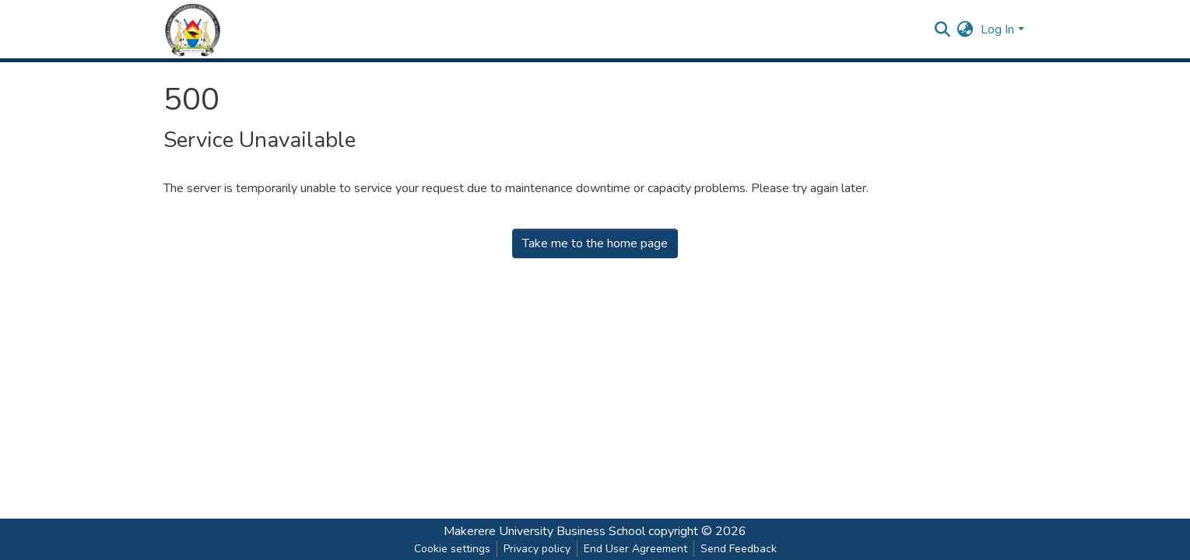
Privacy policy (537, 548)
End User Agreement (635, 548)
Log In (997, 29)
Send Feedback (738, 548)
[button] (965, 29)
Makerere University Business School (544, 531)
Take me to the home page (595, 243)
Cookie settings (452, 548)
